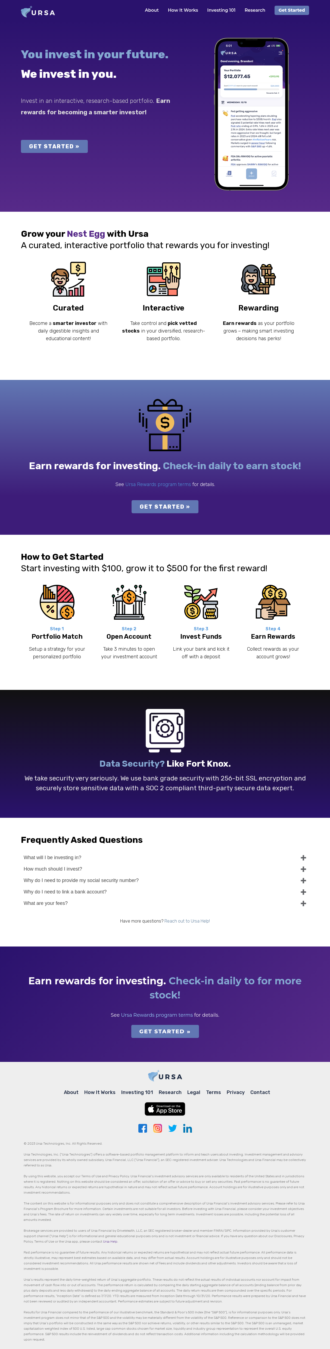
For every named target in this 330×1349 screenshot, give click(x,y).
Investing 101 (221, 10)
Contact (260, 1092)
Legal (193, 1092)
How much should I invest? (53, 869)
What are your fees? (46, 903)
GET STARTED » (54, 146)
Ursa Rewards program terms (158, 484)
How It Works (183, 10)
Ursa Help (110, 1241)
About (152, 10)
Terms (213, 1092)
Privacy (236, 1092)
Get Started (292, 10)
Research (255, 10)
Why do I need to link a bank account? (65, 892)
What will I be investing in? (52, 857)
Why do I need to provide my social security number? (81, 880)
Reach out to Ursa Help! (187, 921)
